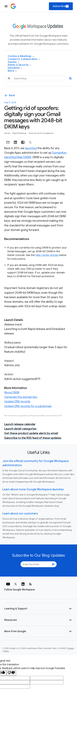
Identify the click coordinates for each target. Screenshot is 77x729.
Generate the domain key (20, 397)
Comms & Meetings (21, 56)
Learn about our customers (20, 513)
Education (15, 67)
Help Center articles (47, 255)
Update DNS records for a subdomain (28, 406)
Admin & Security (19, 65)
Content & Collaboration (24, 59)
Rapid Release (19, 133)
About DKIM (11, 392)
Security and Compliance (41, 133)
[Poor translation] (11, 673)
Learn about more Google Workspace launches (33, 489)
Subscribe (61, 6)
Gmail (7, 133)
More (12, 70)
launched (31, 148)
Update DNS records (17, 401)
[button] (38, 608)
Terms (6, 651)
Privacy (71, 648)
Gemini (13, 62)
